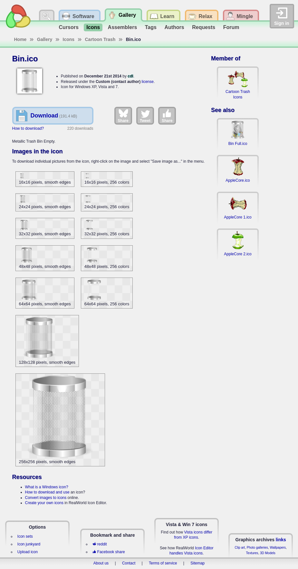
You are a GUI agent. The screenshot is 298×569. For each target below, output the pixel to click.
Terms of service (163, 563)
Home (20, 39)
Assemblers (122, 27)
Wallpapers (278, 547)
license (148, 81)
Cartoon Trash (100, 39)
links (281, 539)
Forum (231, 27)
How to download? (28, 128)
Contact (128, 563)
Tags (151, 27)
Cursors (69, 27)
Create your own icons (44, 503)
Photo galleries (257, 547)
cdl (130, 76)
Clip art (240, 547)
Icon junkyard (28, 544)
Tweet (145, 115)
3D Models (267, 553)
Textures (252, 553)
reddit (99, 544)
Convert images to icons (46, 497)
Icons (93, 27)
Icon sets (25, 536)
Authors (174, 27)
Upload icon (27, 552)
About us (101, 563)
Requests (203, 27)
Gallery (44, 39)
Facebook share (108, 552)
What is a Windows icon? (46, 487)
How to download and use (47, 492)
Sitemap (197, 563)
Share (123, 115)
